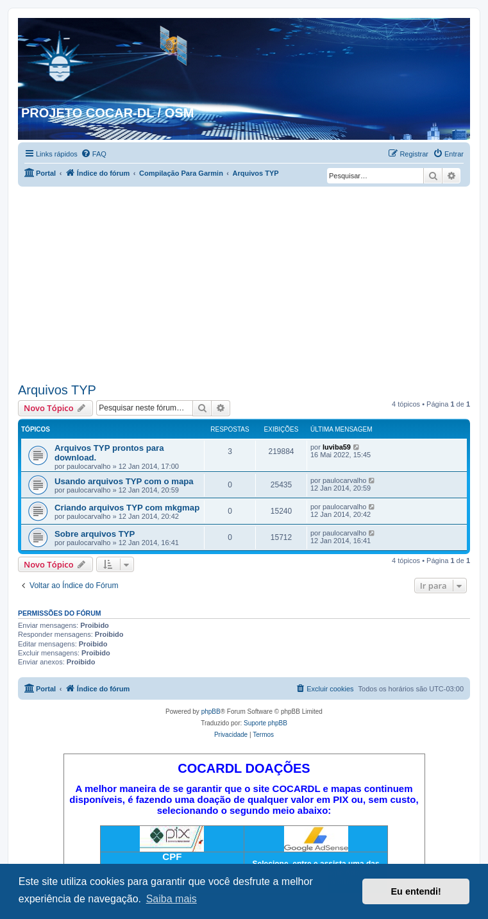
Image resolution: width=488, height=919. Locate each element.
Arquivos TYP (57, 390)
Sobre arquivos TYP (95, 534)
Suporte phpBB (265, 723)
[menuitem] (93, 154)
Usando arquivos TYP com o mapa (124, 481)
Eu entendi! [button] (416, 891)
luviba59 (337, 447)
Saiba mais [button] (171, 898)
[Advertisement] (244, 283)
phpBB (211, 711)
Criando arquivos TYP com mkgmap (127, 507)
